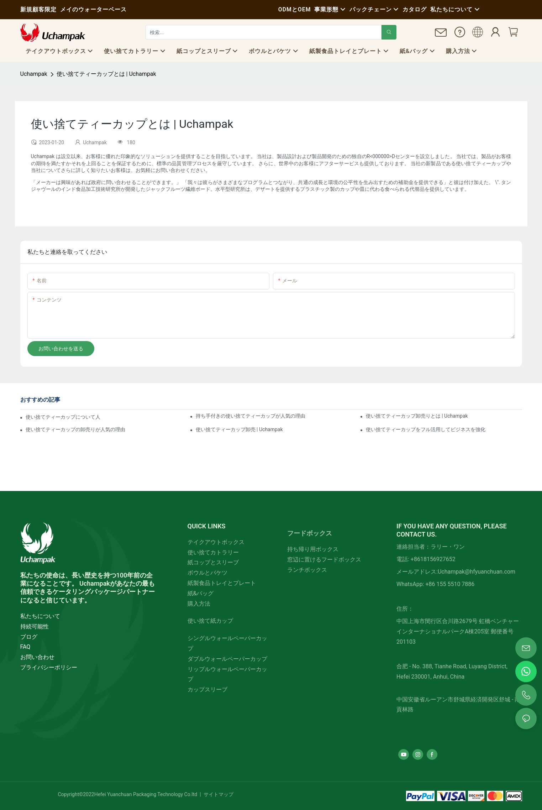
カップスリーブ (207, 689)
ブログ (28, 636)
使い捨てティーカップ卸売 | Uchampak (239, 429)
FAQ (25, 646)
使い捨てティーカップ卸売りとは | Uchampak (417, 416)
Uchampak (33, 73)
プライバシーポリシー (48, 667)
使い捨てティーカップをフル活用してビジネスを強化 (425, 429)
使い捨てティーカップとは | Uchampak (106, 73)
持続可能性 (34, 626)
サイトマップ (217, 794)
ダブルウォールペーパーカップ (227, 658)
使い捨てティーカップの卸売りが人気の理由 (75, 429)
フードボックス (309, 533)
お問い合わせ (37, 657)
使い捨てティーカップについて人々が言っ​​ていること (63, 417)
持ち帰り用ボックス (312, 549)
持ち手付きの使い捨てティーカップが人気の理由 (250, 416)
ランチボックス (307, 569)
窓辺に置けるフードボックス (324, 559)
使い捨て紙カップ (210, 620)
